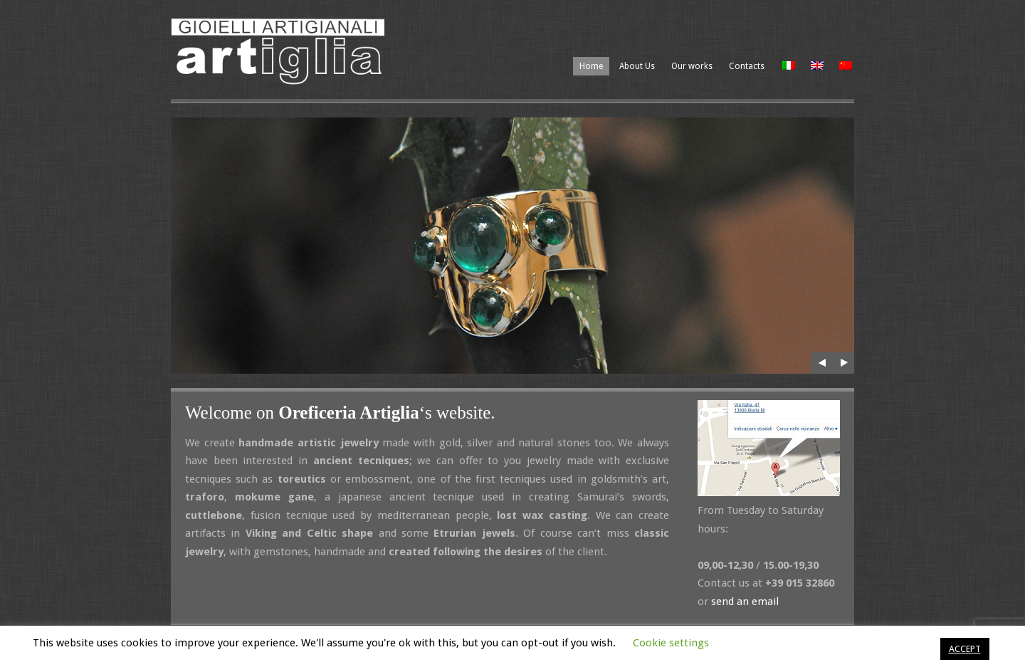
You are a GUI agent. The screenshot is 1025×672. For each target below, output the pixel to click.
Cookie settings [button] (671, 642)
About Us (637, 66)
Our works (692, 66)
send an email (745, 601)
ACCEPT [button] (965, 649)
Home (591, 66)
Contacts (746, 66)
